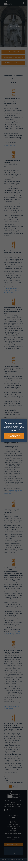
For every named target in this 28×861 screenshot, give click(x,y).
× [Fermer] (25, 420)
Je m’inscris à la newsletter (14, 436)
